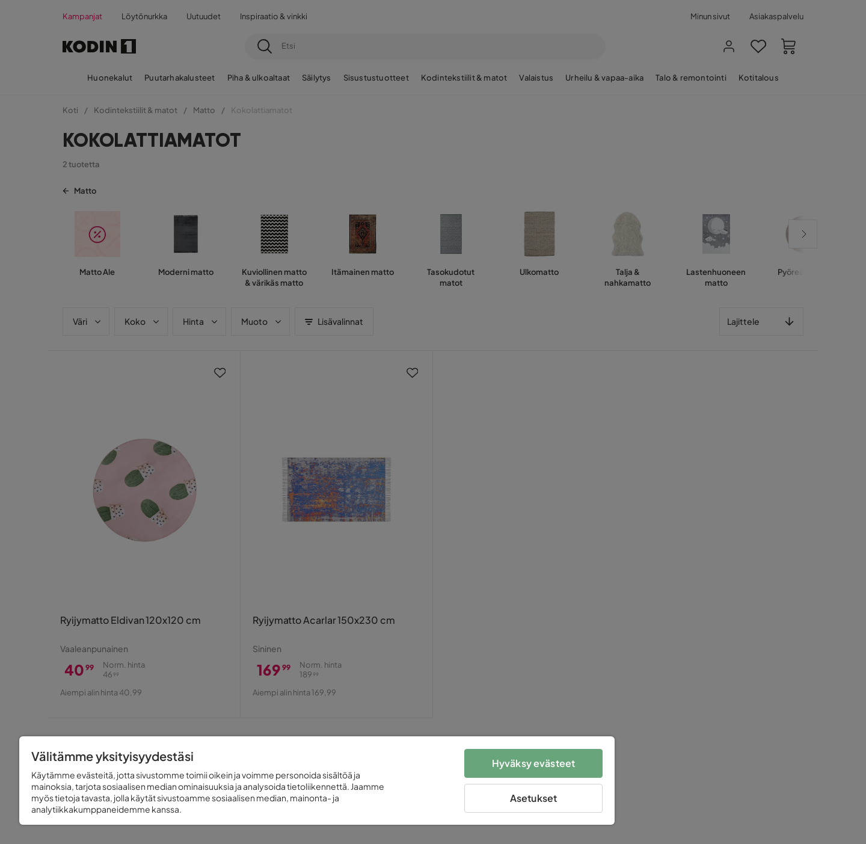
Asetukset (533, 798)
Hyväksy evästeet (534, 763)
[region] (317, 780)
